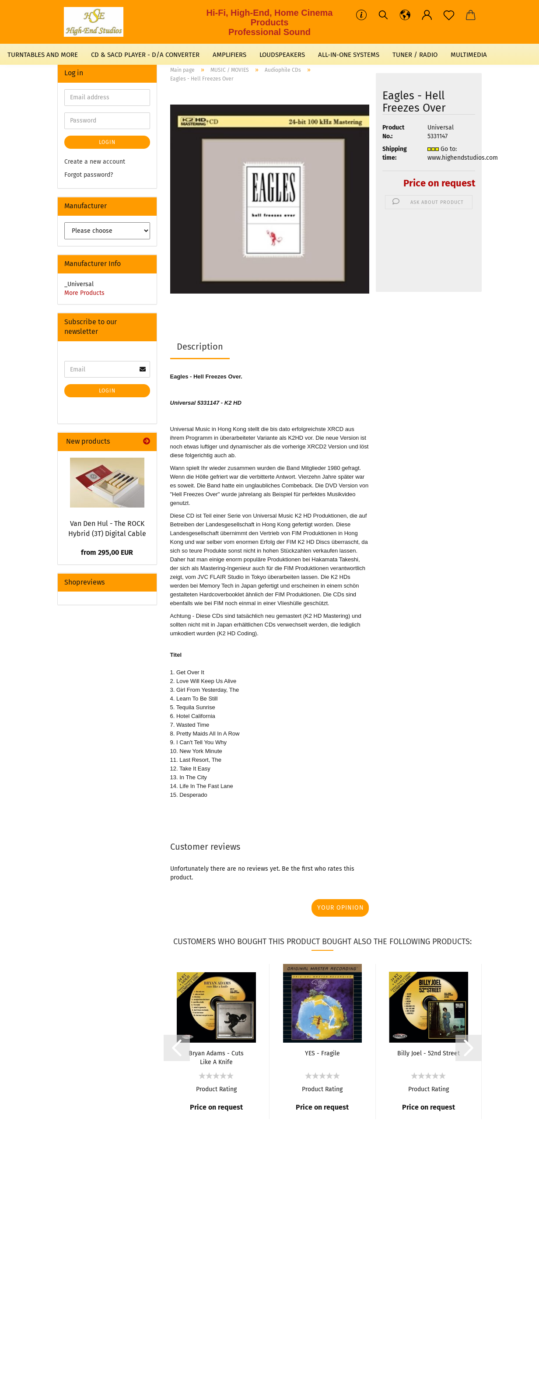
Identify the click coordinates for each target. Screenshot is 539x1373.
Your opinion (340, 907)
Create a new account (94, 161)
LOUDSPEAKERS (282, 55)
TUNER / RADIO (415, 55)
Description (200, 346)
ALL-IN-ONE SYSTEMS (348, 55)
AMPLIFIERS (229, 55)
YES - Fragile (322, 1053)
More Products (84, 293)
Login (107, 142)
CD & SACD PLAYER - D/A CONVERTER (145, 55)
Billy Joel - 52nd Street (428, 1053)
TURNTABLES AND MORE (42, 55)
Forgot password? (88, 175)
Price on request (439, 183)
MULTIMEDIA (469, 55)
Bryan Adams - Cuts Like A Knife (216, 1057)
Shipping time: (394, 153)
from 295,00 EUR (107, 552)
